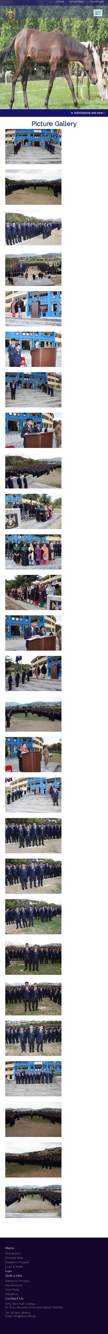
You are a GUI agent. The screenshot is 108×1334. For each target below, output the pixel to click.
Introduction (13, 1253)
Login (8, 1271)
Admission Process (17, 1281)
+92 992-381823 (20, 1312)
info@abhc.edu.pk (25, 1316)
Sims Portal (12, 1289)
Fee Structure (13, 1285)
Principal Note (14, 1257)
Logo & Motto (14, 1266)
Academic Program (17, 1262)
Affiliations (11, 1294)
